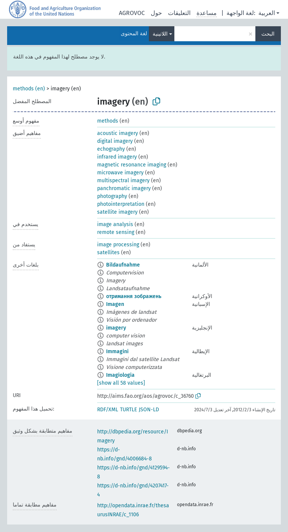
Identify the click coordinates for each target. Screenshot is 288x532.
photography (112, 196)
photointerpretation (120, 204)
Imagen (115, 304)
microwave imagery (120, 172)
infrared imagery (117, 157)
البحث (267, 34)
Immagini (117, 351)
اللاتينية (160, 34)
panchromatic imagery (124, 188)
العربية (266, 12)
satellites (108, 252)
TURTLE (128, 409)
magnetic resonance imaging (131, 165)
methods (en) (29, 88)
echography (111, 149)
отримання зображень (133, 296)
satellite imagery (117, 212)
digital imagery (115, 141)
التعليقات (179, 12)
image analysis (115, 224)
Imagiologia (120, 375)
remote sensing (115, 232)
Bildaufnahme (123, 265)
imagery (116, 328)
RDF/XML (107, 409)
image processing (118, 244)
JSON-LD (149, 409)
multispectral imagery (123, 180)
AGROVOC (132, 12)
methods (107, 121)
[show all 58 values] (121, 383)
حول (156, 12)
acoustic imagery (117, 133)
